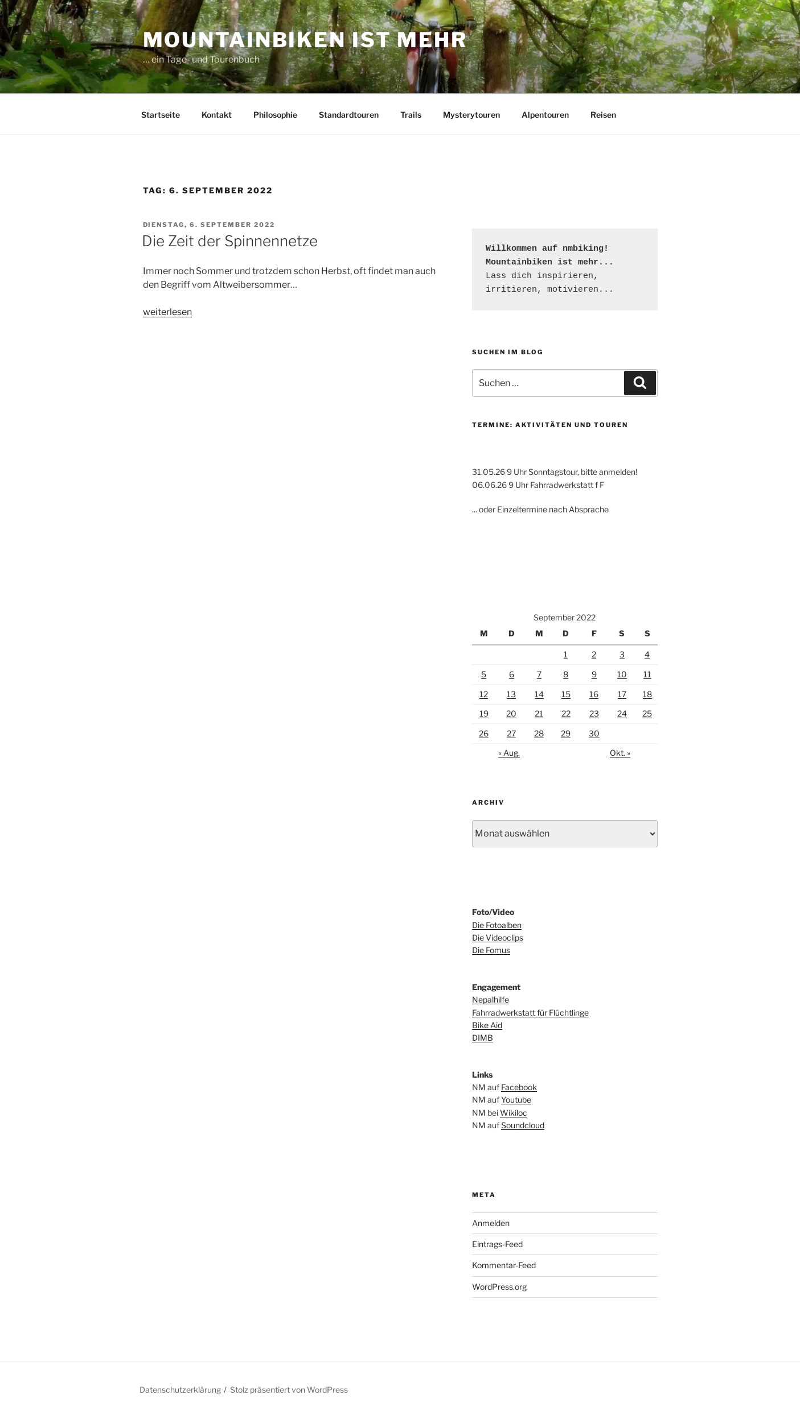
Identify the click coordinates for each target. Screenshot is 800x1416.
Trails (410, 114)
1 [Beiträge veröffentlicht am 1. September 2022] (566, 654)
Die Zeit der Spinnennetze (230, 241)
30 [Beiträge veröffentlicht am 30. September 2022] (594, 733)
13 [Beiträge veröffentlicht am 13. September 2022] (511, 694)
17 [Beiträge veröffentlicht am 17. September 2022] (622, 694)
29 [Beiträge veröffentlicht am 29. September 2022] (566, 733)
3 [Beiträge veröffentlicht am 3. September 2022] (622, 654)
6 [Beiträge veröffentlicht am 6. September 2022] (511, 674)
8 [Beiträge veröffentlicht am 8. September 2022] (565, 674)
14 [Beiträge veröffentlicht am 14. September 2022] (539, 694)
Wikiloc (513, 1112)
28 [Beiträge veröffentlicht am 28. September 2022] (539, 733)
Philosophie (275, 114)
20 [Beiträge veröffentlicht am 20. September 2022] (511, 713)
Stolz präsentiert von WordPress (289, 1389)
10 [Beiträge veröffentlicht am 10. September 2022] (622, 674)
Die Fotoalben (497, 925)
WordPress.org (499, 1286)
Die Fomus (491, 950)
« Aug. (509, 752)
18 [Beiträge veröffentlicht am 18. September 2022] (647, 694)
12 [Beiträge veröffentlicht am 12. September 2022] (483, 694)
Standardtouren (349, 114)
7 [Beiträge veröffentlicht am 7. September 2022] (539, 674)
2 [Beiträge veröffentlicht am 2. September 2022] (594, 654)
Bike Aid (487, 1025)
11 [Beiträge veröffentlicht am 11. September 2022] (647, 674)
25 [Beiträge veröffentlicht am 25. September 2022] (647, 713)
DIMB (482, 1037)
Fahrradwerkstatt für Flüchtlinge (530, 1012)
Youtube (516, 1099)
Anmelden (491, 1223)
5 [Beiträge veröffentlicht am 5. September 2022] (483, 674)
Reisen (603, 114)
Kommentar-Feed (504, 1265)
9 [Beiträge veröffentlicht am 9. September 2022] (594, 674)
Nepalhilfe (490, 999)
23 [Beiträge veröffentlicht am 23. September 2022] (594, 713)
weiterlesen (167, 312)
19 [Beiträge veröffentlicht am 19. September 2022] (484, 713)
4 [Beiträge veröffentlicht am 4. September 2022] (647, 654)
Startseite (160, 114)
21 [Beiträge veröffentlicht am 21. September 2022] (539, 713)
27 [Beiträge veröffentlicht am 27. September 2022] (511, 733)
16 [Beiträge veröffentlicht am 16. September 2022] (593, 694)
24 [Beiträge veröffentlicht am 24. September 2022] (622, 713)
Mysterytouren (471, 114)
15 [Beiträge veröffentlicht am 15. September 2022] (566, 694)
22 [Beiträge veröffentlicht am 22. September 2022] (566, 713)
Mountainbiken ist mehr (305, 39)
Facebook (519, 1087)
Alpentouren (545, 114)
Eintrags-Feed (497, 1244)
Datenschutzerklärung (180, 1389)
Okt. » (620, 752)
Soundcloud (522, 1125)
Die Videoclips (497, 937)
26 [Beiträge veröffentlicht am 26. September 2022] (484, 733)
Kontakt (217, 114)
